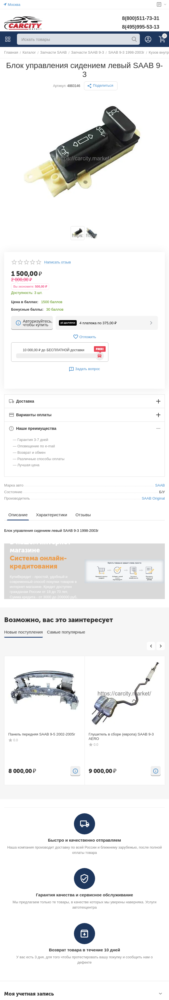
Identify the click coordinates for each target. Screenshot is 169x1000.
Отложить (84, 337)
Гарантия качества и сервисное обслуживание (84, 894)
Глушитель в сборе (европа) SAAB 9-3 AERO (121, 736)
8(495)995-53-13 (140, 27)
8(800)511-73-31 (140, 18)
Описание (18, 514)
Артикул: (59, 86)
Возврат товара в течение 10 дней (84, 949)
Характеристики (51, 514)
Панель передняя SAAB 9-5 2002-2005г (41, 734)
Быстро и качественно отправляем (84, 840)
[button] (100, 86)
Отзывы (82, 514)
